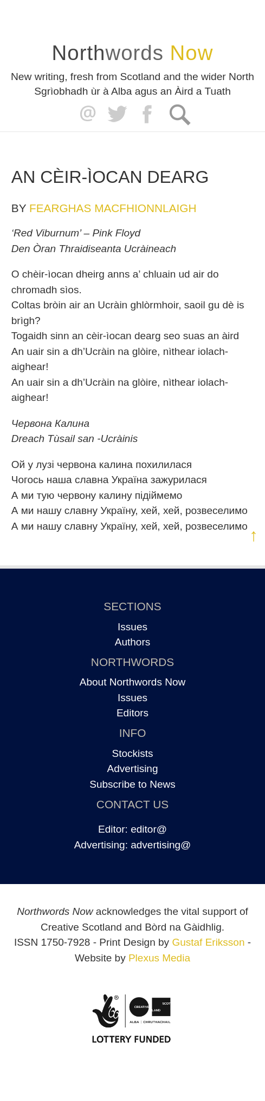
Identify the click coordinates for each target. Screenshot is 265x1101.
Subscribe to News (132, 784)
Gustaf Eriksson (208, 942)
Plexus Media (159, 958)
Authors (132, 642)
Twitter (116, 114)
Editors (132, 712)
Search (179, 114)
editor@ (149, 829)
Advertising (132, 768)
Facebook (148, 114)
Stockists (132, 753)
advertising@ (161, 845)
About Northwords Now (132, 682)
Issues (132, 626)
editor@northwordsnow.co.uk (85, 114)
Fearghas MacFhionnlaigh (113, 208)
